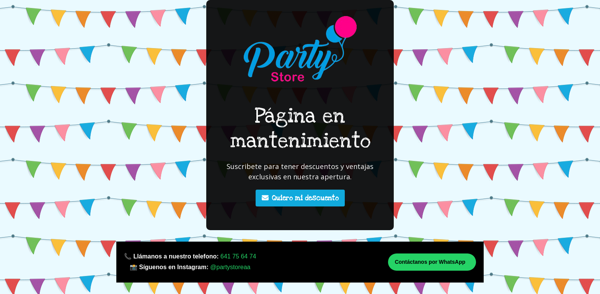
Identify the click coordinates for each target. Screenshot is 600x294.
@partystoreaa (230, 267)
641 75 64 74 (238, 256)
